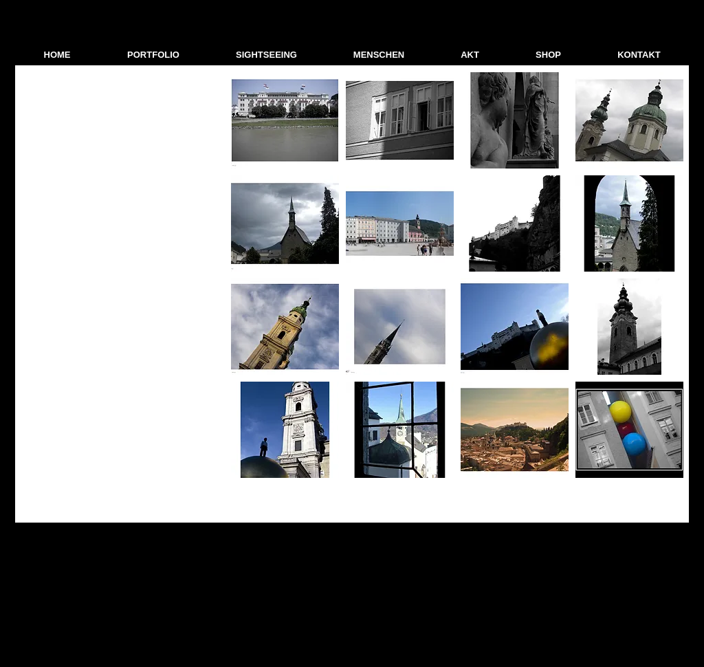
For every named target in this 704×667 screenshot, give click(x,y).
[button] (153, 55)
